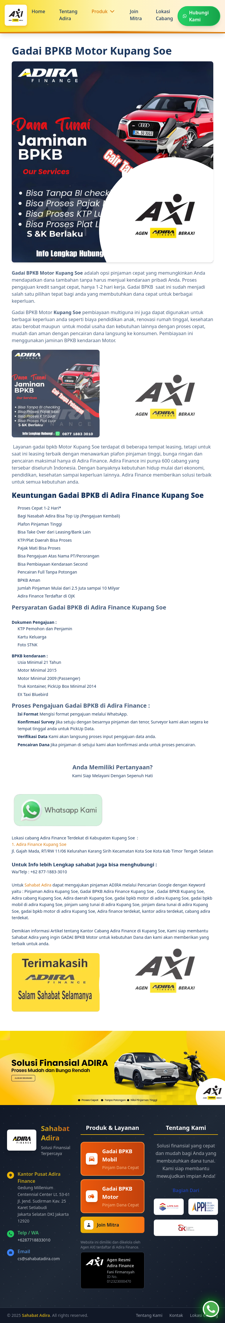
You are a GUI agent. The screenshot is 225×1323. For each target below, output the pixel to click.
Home (38, 11)
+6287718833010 (34, 1240)
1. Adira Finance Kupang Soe (39, 844)
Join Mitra (136, 15)
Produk (99, 11)
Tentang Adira (68, 15)
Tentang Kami (149, 1315)
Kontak (176, 1315)
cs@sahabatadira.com (39, 1258)
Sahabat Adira (38, 885)
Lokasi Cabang (164, 15)
